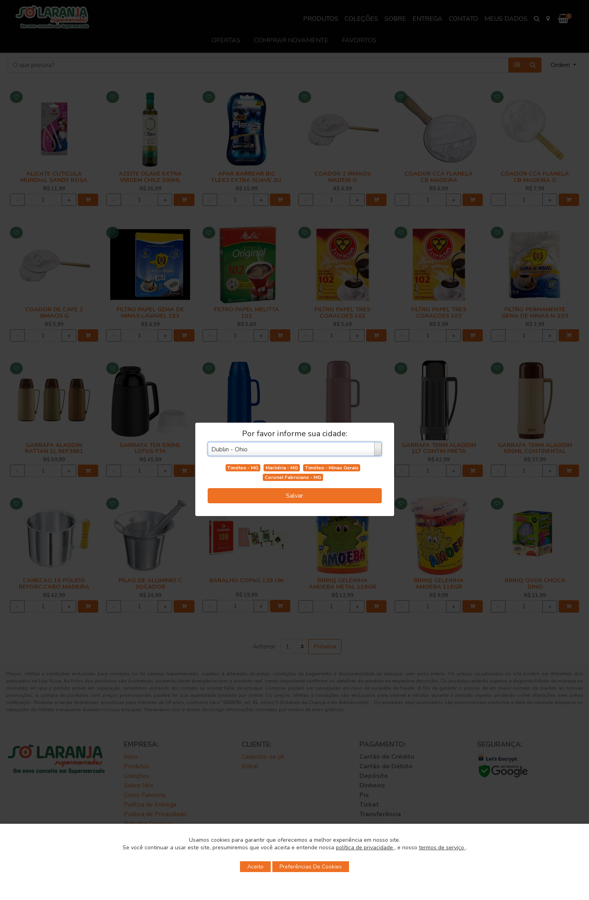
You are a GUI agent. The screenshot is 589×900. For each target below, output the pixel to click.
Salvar (294, 495)
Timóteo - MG (242, 468)
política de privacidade (365, 847)
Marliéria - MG (282, 468)
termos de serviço (442, 847)
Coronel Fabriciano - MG (293, 477)
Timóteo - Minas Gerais (332, 468)
